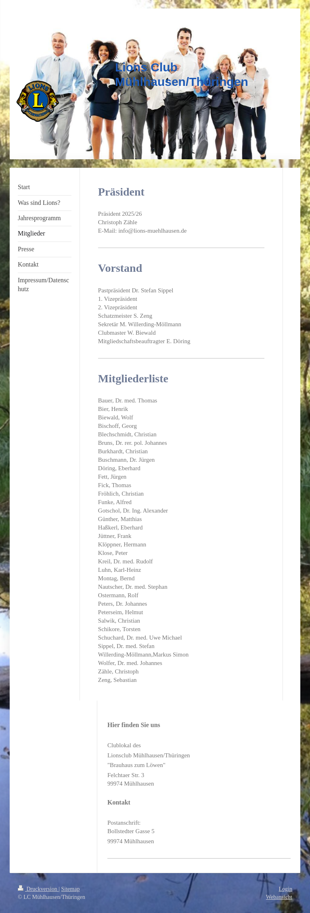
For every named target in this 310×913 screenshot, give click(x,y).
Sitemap (70, 889)
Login (285, 889)
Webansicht (279, 897)
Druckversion (38, 889)
